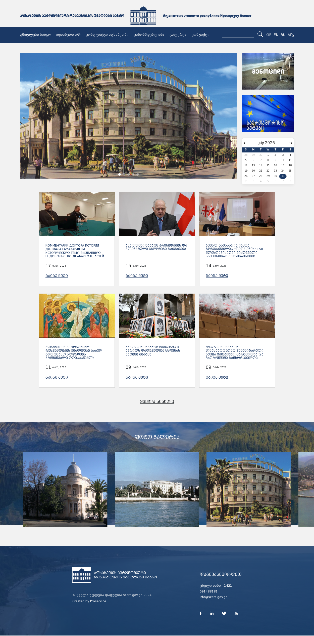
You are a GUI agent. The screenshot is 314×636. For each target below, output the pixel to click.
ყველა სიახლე (157, 401)
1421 (228, 585)
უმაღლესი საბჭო (35, 34)
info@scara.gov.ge (214, 597)
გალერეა (178, 34)
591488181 (209, 591)
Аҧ (291, 35)
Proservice (98, 601)
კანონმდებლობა (149, 34)
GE (268, 35)
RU (283, 35)
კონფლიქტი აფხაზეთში (107, 34)
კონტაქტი (201, 34)
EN (276, 35)
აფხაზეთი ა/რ (68, 34)
